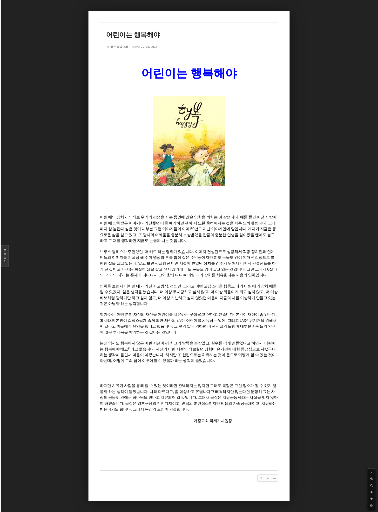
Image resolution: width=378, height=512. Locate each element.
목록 (5, 256)
